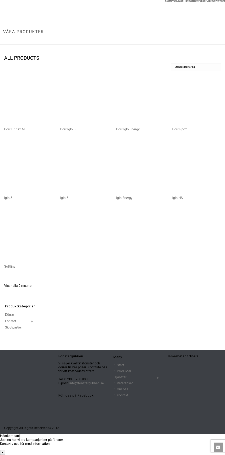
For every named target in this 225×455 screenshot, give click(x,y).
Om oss (210, 1)
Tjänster (188, 1)
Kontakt (220, 1)
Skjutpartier (13, 327)
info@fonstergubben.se (86, 383)
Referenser (199, 1)
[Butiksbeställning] (196, 67)
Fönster (10, 321)
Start (168, 1)
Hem (199, 40)
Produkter (177, 1)
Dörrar (9, 315)
